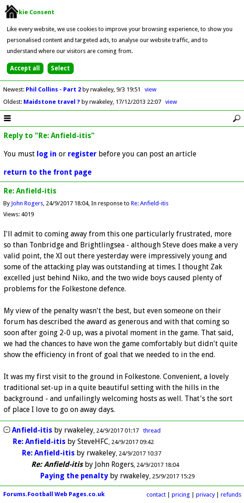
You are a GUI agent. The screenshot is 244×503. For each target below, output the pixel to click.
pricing (181, 494)
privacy (205, 494)
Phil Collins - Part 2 (54, 89)
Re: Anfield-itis (149, 203)
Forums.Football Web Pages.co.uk (54, 494)
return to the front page (48, 172)
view (151, 89)
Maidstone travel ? (52, 101)
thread (152, 430)
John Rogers (27, 203)
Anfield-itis (32, 430)
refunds (231, 494)
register (82, 154)
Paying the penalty (74, 475)
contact (156, 494)
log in (47, 154)
